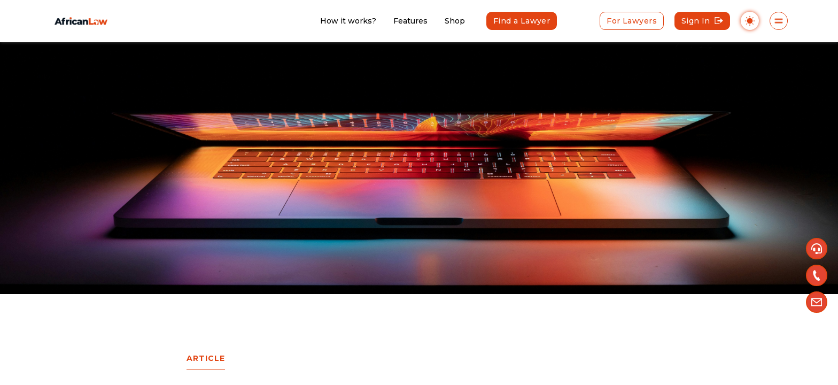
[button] (816, 248)
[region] (419, 192)
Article (206, 358)
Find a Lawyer (521, 21)
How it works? (348, 21)
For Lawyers (632, 21)
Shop (455, 21)
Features (410, 21)
